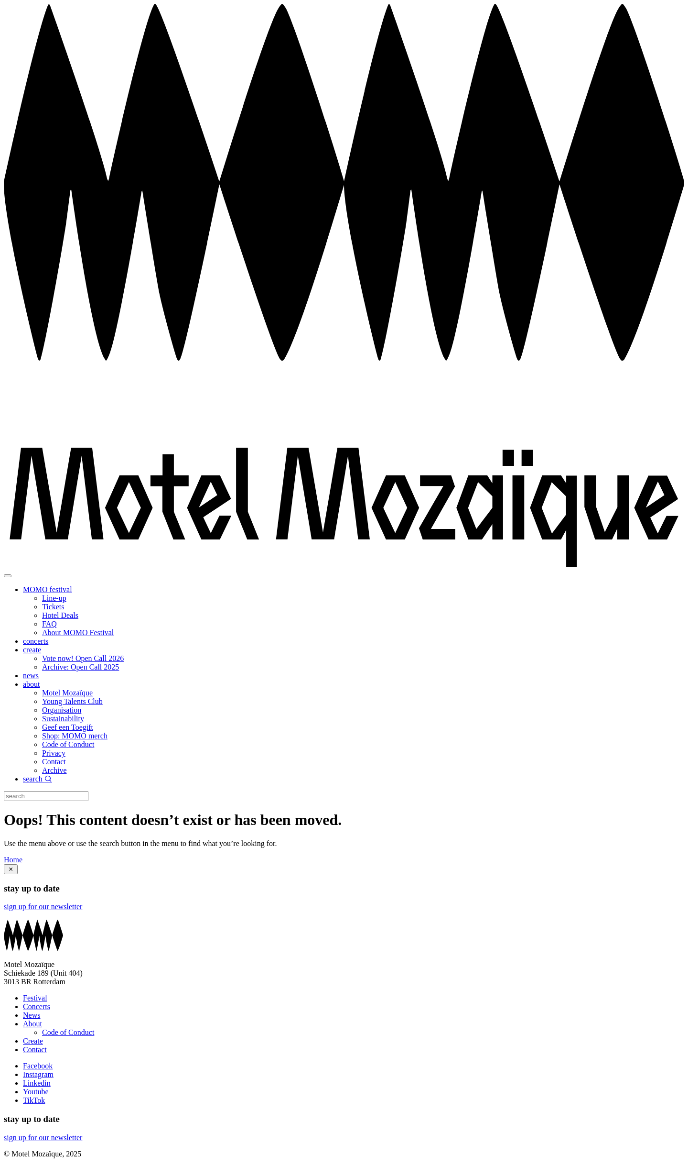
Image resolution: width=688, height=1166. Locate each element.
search (37, 779)
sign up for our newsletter (43, 906)
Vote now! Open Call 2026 (83, 658)
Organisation (61, 710)
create (32, 650)
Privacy (53, 753)
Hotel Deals (60, 615)
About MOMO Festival (78, 632)
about (31, 684)
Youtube (36, 1092)
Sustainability (63, 719)
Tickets (53, 607)
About (32, 1024)
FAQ (49, 624)
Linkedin (37, 1083)
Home (13, 860)
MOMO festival (47, 589)
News (31, 1015)
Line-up (54, 598)
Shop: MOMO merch (75, 736)
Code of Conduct (68, 744)
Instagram (38, 1074)
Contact (54, 762)
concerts (35, 641)
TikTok (34, 1100)
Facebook (38, 1066)
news (31, 675)
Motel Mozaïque (67, 693)
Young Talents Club (72, 701)
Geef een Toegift (67, 727)
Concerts (36, 1006)
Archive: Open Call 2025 (80, 667)
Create (33, 1041)
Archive (54, 770)
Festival (35, 998)
